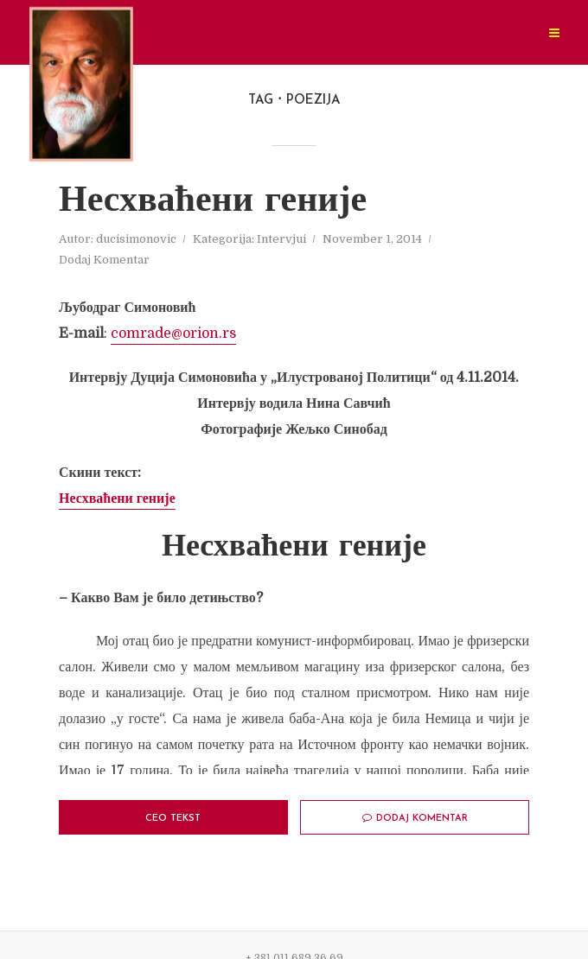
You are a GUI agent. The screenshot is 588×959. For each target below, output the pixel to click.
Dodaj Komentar (104, 259)
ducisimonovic (136, 238)
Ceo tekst (173, 818)
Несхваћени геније (213, 201)
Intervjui (281, 238)
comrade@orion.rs (173, 333)
